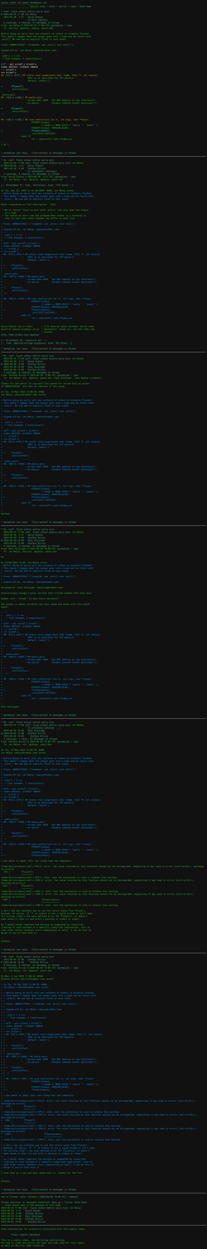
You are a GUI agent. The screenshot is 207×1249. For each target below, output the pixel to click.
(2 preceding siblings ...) (44, 727)
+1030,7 (19, 97)
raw (69, 25)
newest (73, 1196)
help (42, 6)
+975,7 (17, 75)
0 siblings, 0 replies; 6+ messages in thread (31, 965)
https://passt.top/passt (25, 1234)
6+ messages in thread (62, 152)
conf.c (6, 55)
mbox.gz (56, 1202)
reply (24, 152)
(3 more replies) (38, 19)
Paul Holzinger (36, 366)
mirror (63, 6)
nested (43, 152)
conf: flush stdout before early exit (48, 162)
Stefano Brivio (36, 168)
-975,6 (9, 75)
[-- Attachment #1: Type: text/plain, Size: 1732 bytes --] (37, 185)
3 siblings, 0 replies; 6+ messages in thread (31, 173)
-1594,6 (9, 119)
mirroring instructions (50, 1240)
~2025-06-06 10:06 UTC (52, 1196)
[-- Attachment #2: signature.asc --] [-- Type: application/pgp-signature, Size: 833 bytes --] (36, 341)
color (52, 6)
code (73, 6)
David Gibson (35, 17)
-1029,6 (9, 97)
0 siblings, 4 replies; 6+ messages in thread (31, 22)
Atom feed (85, 6)
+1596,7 (19, 119)
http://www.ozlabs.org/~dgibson (20, 334)
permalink (57, 25)
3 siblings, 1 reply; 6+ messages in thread (30, 738)
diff (3, 64)
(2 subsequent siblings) (42, 171)
